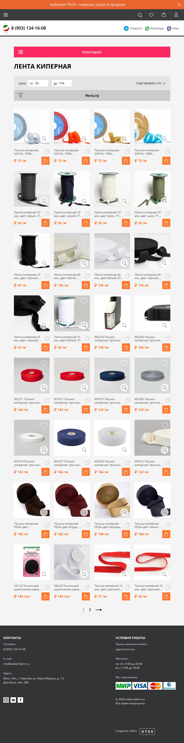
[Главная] (6, 29)
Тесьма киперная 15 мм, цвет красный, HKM (108, 587)
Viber (175, 28)
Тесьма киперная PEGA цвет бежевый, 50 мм (108, 525)
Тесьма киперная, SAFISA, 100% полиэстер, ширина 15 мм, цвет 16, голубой (148, 152)
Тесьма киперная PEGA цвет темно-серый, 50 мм (146, 525)
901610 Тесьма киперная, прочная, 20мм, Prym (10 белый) (27, 463)
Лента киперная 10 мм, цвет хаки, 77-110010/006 (147, 214)
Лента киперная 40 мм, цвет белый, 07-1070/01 (107, 276)
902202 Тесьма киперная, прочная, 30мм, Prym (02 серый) (108, 463)
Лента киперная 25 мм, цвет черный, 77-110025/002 (27, 338)
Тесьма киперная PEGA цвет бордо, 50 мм (68, 525)
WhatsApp (157, 28)
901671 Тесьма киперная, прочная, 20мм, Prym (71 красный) (68, 400)
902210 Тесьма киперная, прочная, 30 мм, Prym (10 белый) (108, 338)
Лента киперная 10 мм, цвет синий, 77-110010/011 (67, 214)
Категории (92, 52)
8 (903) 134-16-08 (28, 28)
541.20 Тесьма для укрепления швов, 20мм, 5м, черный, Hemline (27, 587)
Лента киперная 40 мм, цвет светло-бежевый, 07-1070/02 (67, 276)
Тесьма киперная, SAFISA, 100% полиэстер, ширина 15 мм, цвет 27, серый (27, 152)
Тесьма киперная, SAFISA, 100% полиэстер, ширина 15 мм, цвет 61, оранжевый (67, 152)
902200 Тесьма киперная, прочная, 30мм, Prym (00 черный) (148, 338)
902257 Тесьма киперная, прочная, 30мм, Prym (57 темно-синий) (68, 463)
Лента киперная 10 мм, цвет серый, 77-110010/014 (27, 214)
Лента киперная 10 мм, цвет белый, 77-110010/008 (67, 338)
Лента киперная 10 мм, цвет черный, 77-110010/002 (27, 276)
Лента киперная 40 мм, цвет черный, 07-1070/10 (147, 276)
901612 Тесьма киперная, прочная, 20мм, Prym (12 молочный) (148, 463)
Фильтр (92, 95)
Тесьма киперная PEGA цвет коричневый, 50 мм (27, 525)
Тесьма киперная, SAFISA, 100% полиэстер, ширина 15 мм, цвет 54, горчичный (107, 152)
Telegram (136, 28)
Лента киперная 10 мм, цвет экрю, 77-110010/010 (107, 214)
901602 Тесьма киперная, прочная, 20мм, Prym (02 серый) (148, 400)
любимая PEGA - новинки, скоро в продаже (87, 4)
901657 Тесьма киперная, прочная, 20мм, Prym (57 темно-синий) (108, 400)
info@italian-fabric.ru (16, 664)
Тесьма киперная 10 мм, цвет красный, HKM (148, 587)
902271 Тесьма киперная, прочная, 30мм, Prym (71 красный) (27, 400)
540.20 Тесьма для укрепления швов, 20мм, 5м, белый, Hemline (67, 587)
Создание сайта (126, 731)
